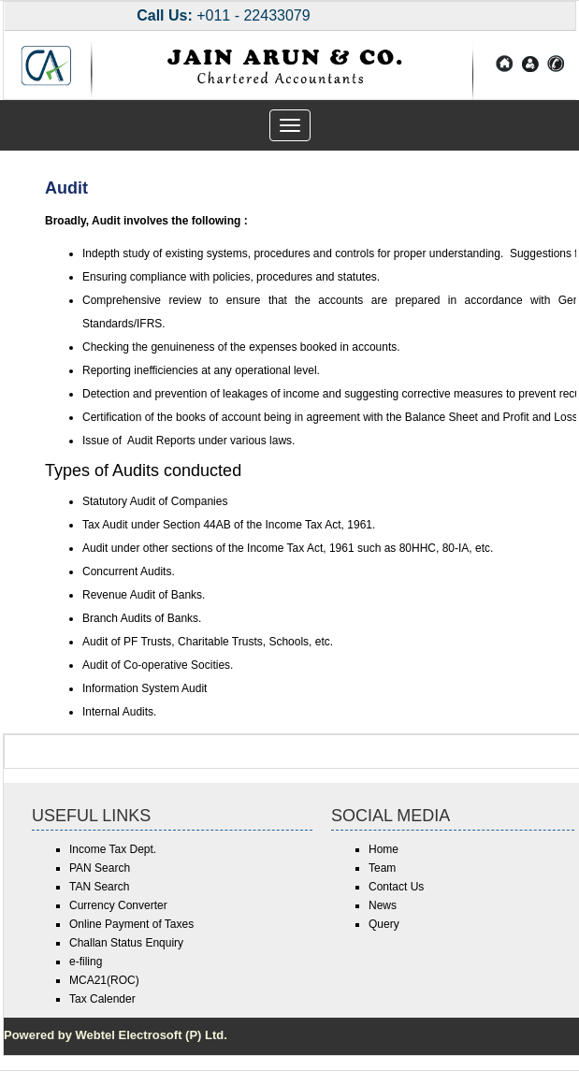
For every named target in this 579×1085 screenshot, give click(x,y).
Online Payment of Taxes (131, 924)
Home (383, 849)
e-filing (85, 961)
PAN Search (99, 868)
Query (384, 924)
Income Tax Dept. (112, 849)
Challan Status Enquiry (126, 942)
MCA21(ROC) (104, 980)
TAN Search (99, 886)
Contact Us (396, 886)
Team (382, 868)
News (383, 905)
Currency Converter (118, 905)
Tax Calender (102, 998)
